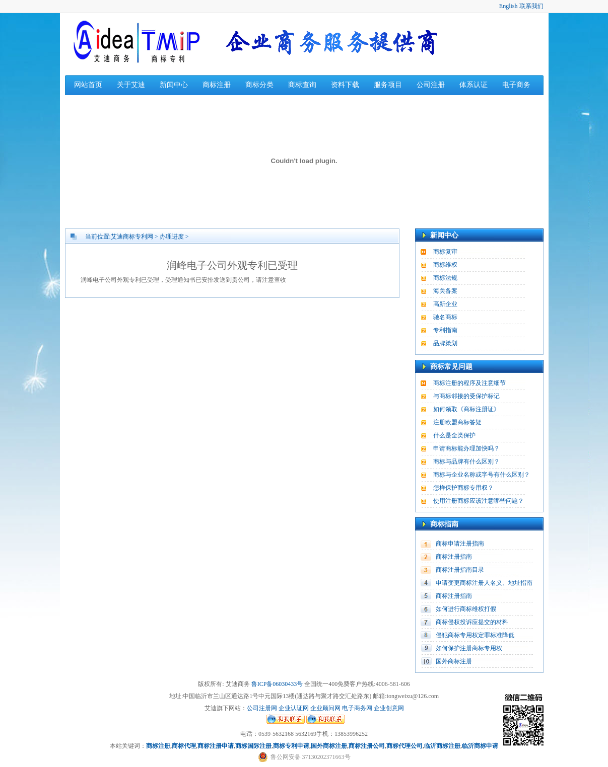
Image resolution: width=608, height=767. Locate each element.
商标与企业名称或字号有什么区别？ (481, 474)
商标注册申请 (215, 745)
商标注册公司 (367, 745)
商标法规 (445, 277)
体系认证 (473, 85)
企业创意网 (389, 708)
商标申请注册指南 (460, 543)
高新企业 (445, 304)
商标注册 (216, 85)
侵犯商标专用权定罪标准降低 (475, 635)
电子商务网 (357, 708)
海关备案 (445, 290)
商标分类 (259, 85)
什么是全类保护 (454, 435)
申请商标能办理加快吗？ (466, 448)
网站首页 (88, 85)
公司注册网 (262, 708)
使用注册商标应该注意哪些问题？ (478, 500)
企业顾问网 (325, 708)
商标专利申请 (291, 745)
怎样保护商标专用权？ (463, 487)
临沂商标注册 (442, 745)
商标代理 (184, 745)
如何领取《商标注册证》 (466, 409)
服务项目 (388, 85)
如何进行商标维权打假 (466, 608)
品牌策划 (445, 343)
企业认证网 (293, 708)
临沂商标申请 (480, 745)
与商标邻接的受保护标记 (466, 396)
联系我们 (531, 6)
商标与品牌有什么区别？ (466, 461)
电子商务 (516, 85)
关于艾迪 (131, 85)
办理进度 (172, 236)
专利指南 (445, 330)
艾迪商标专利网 (132, 236)
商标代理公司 (404, 745)
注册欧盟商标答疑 (457, 422)
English (508, 6)
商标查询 (302, 85)
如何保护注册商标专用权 (469, 648)
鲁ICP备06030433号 (277, 683)
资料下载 (345, 85)
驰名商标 (445, 317)
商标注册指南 (454, 556)
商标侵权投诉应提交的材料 (472, 622)
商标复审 (445, 251)
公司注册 (431, 85)
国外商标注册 (454, 661)
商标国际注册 (253, 745)
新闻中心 (174, 85)
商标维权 (445, 264)
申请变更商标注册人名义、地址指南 (484, 582)
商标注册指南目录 (460, 569)
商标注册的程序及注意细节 (469, 383)
